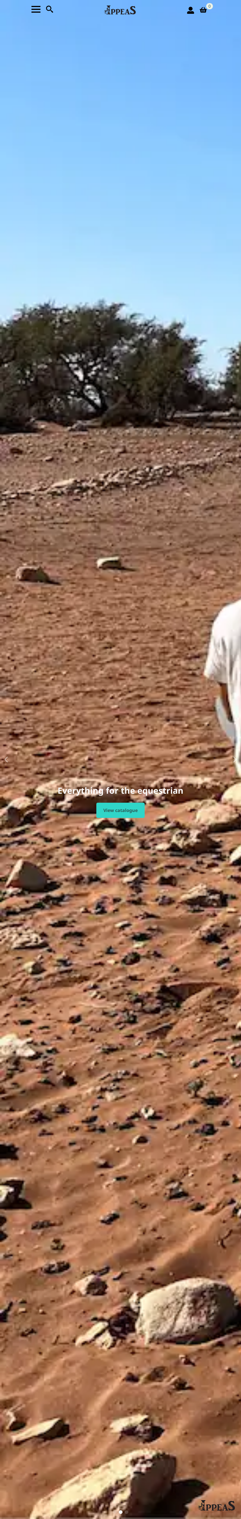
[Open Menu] (35, 9)
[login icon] (190, 10)
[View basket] (205, 10)
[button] (6, 759)
